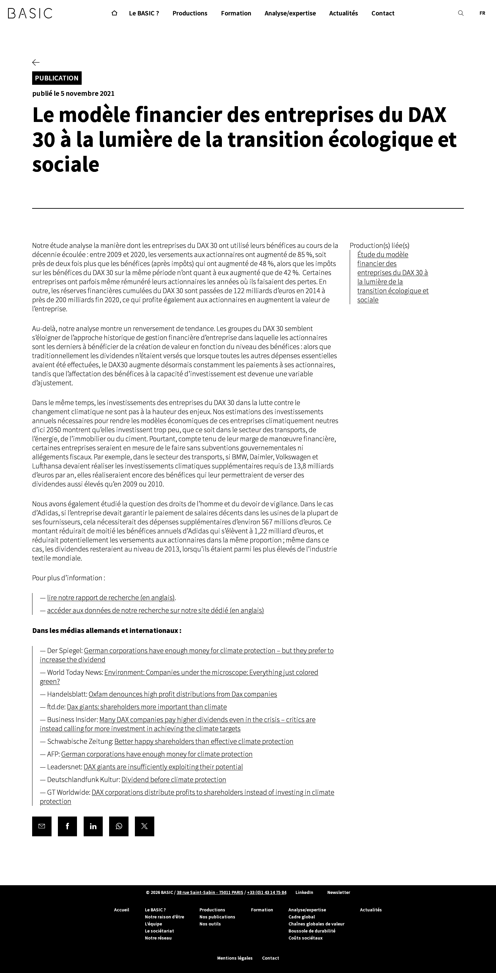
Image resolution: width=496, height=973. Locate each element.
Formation (262, 909)
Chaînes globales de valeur (316, 923)
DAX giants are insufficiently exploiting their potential (163, 767)
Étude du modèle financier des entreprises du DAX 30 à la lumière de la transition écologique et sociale (393, 277)
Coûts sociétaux (305, 937)
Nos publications (217, 916)
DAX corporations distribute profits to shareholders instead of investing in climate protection (187, 797)
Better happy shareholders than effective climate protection (204, 741)
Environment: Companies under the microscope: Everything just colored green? (179, 677)
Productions (212, 909)
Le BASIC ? (155, 909)
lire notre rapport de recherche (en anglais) (111, 597)
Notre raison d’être (164, 916)
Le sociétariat (159, 930)
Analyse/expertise (307, 909)
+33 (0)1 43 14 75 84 (266, 892)
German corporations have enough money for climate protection (157, 754)
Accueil (121, 909)
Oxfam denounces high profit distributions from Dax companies (183, 694)
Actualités (371, 909)
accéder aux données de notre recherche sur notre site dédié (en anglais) (155, 610)
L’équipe (153, 923)
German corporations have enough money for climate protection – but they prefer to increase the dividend (187, 655)
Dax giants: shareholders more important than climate (147, 707)
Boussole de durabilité (311, 930)
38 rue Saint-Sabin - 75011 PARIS (210, 892)
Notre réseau (158, 937)
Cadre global (301, 916)
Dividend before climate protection (173, 779)
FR (482, 13)
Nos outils (210, 923)
